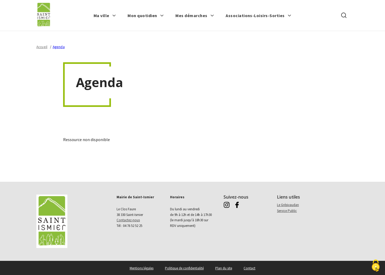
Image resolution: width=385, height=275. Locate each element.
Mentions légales (141, 268)
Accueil (41, 47)
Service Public (287, 210)
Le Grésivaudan (288, 205)
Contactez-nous (128, 220)
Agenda (59, 47)
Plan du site (223, 268)
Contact (249, 268)
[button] (105, 15)
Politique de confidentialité (184, 268)
